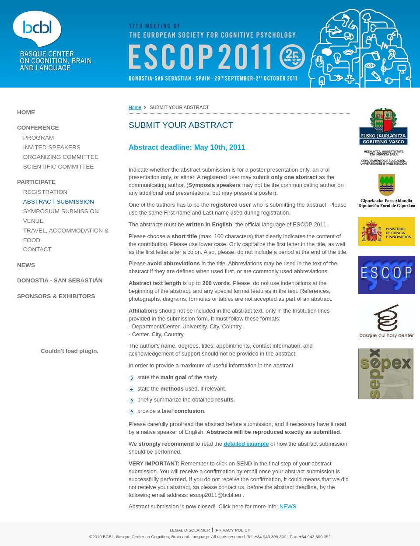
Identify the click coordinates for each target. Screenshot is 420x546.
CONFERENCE (38, 127)
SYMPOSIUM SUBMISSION (61, 211)
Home (135, 107)
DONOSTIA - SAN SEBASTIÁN (59, 280)
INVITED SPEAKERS (51, 147)
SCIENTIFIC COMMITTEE (58, 166)
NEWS (288, 506)
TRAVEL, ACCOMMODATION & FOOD (65, 235)
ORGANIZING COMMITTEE (60, 157)
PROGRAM (38, 137)
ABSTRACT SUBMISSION (58, 201)
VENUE (33, 221)
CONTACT (37, 249)
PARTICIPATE (36, 182)
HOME (26, 112)
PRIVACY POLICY (233, 530)
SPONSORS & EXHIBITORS (56, 296)
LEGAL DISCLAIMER (190, 530)
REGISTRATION (45, 192)
